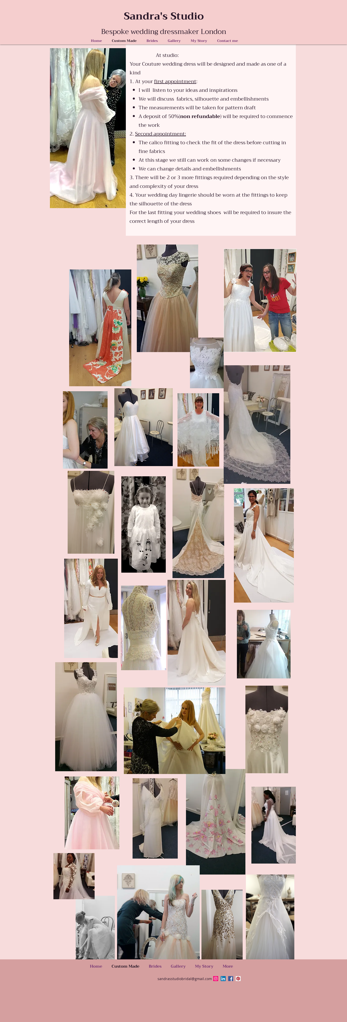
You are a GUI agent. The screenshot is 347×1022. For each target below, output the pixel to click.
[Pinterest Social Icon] (238, 978)
